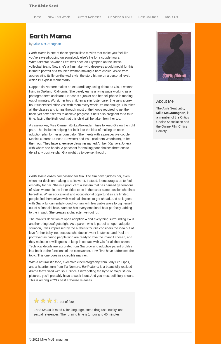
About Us (171, 17)
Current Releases (89, 17)
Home (37, 17)
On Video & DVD (120, 17)
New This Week (59, 17)
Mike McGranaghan (47, 44)
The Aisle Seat (44, 5)
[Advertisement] (82, 164)
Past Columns (148, 17)
